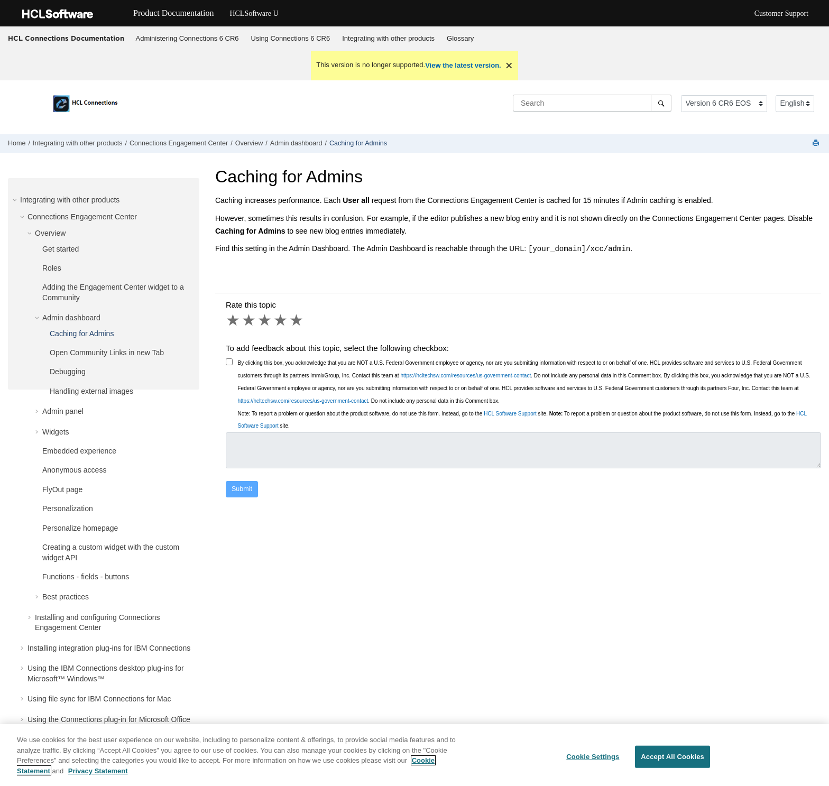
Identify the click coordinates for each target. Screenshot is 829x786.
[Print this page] (817, 143)
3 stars (265, 320)
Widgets (55, 432)
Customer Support (781, 13)
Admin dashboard (296, 143)
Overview (249, 143)
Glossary (460, 38)
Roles (51, 268)
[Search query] (592, 103)
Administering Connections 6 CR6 (187, 38)
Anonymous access (74, 470)
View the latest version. (463, 65)
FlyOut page (62, 489)
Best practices (65, 597)
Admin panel (63, 411)
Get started (60, 249)
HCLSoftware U (253, 13)
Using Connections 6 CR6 (290, 38)
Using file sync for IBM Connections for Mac (99, 699)
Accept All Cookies (672, 763)
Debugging (68, 371)
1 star (234, 320)
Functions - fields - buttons (85, 576)
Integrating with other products (388, 38)
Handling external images (91, 391)
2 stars (249, 320)
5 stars (297, 320)
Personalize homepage (80, 528)
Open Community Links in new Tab (107, 352)
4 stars (281, 320)
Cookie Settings (592, 763)
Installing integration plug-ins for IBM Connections (108, 648)
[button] (16, 200)
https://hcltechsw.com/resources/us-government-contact (465, 375)
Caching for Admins (358, 143)
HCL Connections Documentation (66, 38)
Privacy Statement (98, 777)
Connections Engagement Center (179, 143)
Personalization (67, 508)
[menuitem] (187, 39)
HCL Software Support (510, 414)
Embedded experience (79, 451)
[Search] (661, 103)
